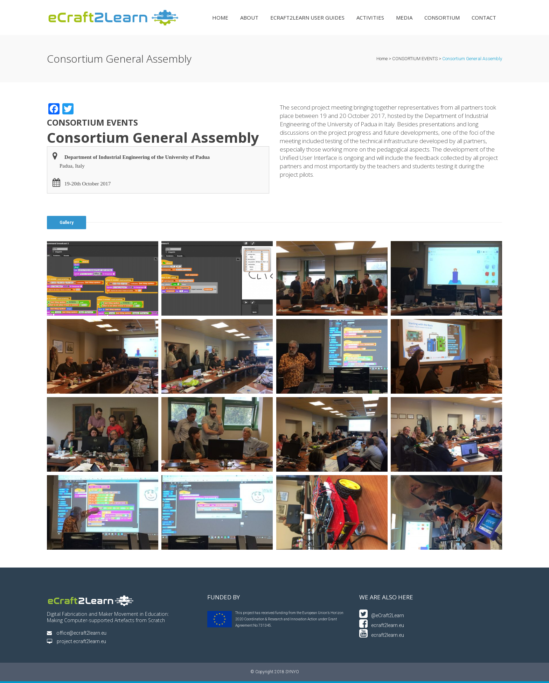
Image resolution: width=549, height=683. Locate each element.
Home (382, 58)
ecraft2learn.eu (381, 625)
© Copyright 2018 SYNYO (274, 671)
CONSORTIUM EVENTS (415, 58)
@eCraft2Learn (381, 615)
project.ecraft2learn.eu (76, 641)
